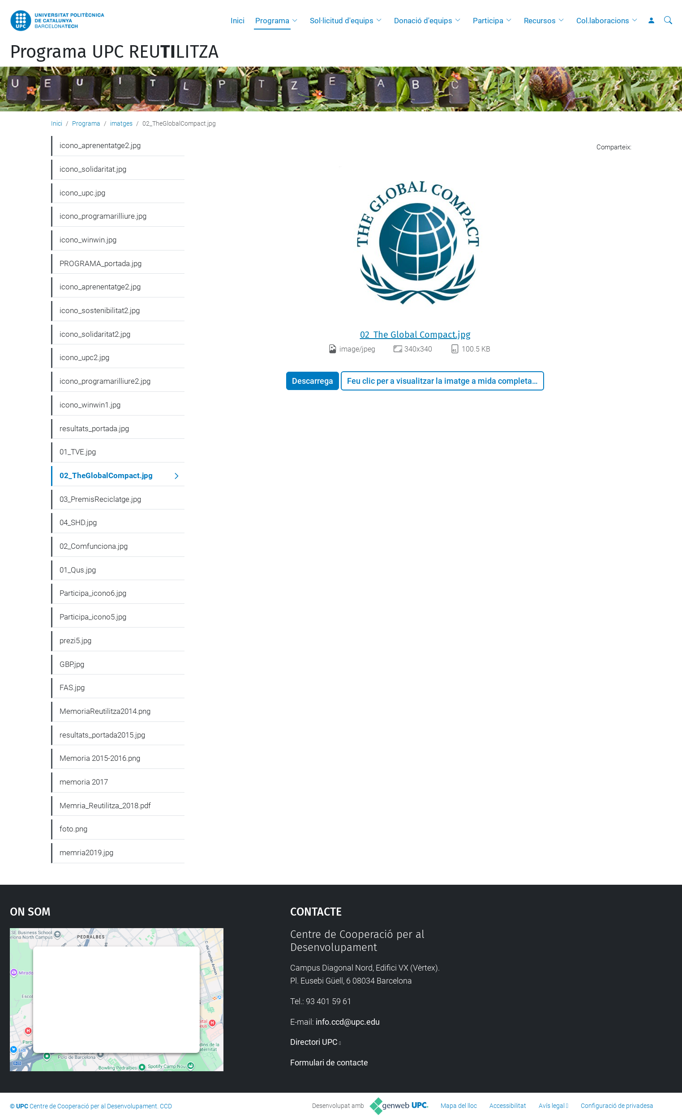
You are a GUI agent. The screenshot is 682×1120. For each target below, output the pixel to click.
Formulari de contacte (329, 1062)
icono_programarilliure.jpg (103, 216)
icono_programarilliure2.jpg (105, 381)
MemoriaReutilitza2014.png (105, 711)
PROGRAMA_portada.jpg (101, 263)
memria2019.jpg (86, 852)
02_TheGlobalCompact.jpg (106, 475)
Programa (272, 20)
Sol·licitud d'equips (341, 20)
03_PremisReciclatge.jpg (100, 499)
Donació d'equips (423, 20)
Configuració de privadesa (617, 1105)
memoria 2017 (84, 781)
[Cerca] (668, 20)
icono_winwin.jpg (88, 239)
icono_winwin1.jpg (90, 404)
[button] (297, 21)
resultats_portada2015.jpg (102, 734)
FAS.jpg (72, 687)
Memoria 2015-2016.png (100, 758)
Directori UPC (314, 1042)
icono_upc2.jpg (84, 357)
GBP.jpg (72, 664)
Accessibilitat (507, 1105)
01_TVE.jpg (78, 451)
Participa (488, 20)
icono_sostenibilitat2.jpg (100, 310)
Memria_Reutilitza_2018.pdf (105, 805)
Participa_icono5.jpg (93, 616)
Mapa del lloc (459, 1105)
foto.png (73, 828)
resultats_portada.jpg (94, 428)
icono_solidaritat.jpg (93, 169)
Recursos (540, 20)
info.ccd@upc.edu (348, 1022)
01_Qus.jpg (78, 569)
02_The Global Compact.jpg (415, 334)
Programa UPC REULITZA (114, 52)
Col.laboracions (602, 20)
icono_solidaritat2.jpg (95, 334)
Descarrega (312, 381)
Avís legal (552, 1105)
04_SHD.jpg (78, 522)
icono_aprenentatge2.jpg (100, 145)
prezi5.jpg (75, 640)
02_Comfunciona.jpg (94, 546)
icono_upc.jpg (82, 192)
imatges (121, 123)
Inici (237, 20)
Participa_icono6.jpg (93, 593)
